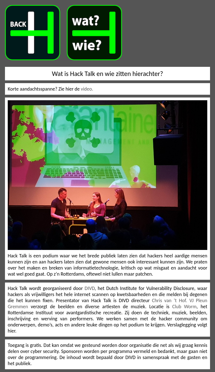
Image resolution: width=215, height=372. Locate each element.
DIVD (90, 288)
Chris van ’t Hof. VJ (174, 300)
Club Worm (184, 307)
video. (87, 89)
